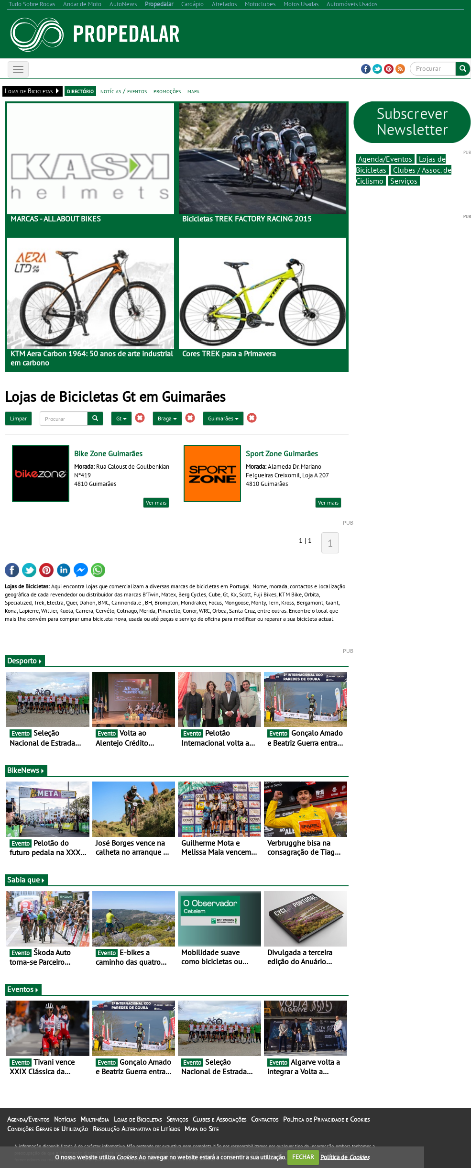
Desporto (25, 660)
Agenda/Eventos (385, 159)
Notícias (65, 1119)
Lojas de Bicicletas (138, 1119)
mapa (193, 91)
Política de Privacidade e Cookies (326, 1119)
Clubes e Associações (219, 1119)
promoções (167, 91)
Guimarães (223, 418)
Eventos (23, 989)
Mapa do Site (202, 1128)
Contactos (264, 1119)
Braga (167, 418)
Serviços (403, 181)
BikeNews (26, 770)
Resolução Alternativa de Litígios (136, 1128)
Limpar (18, 418)
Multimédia (94, 1119)
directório (80, 91)
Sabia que (26, 879)
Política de (344, 1157)
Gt (121, 418)
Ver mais (156, 502)
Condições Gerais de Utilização (47, 1128)
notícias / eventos (123, 91)
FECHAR (303, 1157)
